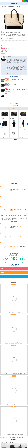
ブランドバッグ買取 (14, 103)
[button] (0, 124)
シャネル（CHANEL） (9, 7)
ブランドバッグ (3, 7)
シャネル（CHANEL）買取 (14, 105)
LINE (25, 1)
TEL (23, 1)
